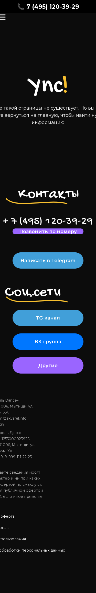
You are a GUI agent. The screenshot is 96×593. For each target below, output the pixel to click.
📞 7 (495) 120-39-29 (48, 6)
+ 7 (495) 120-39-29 (48, 221)
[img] (15, 24)
